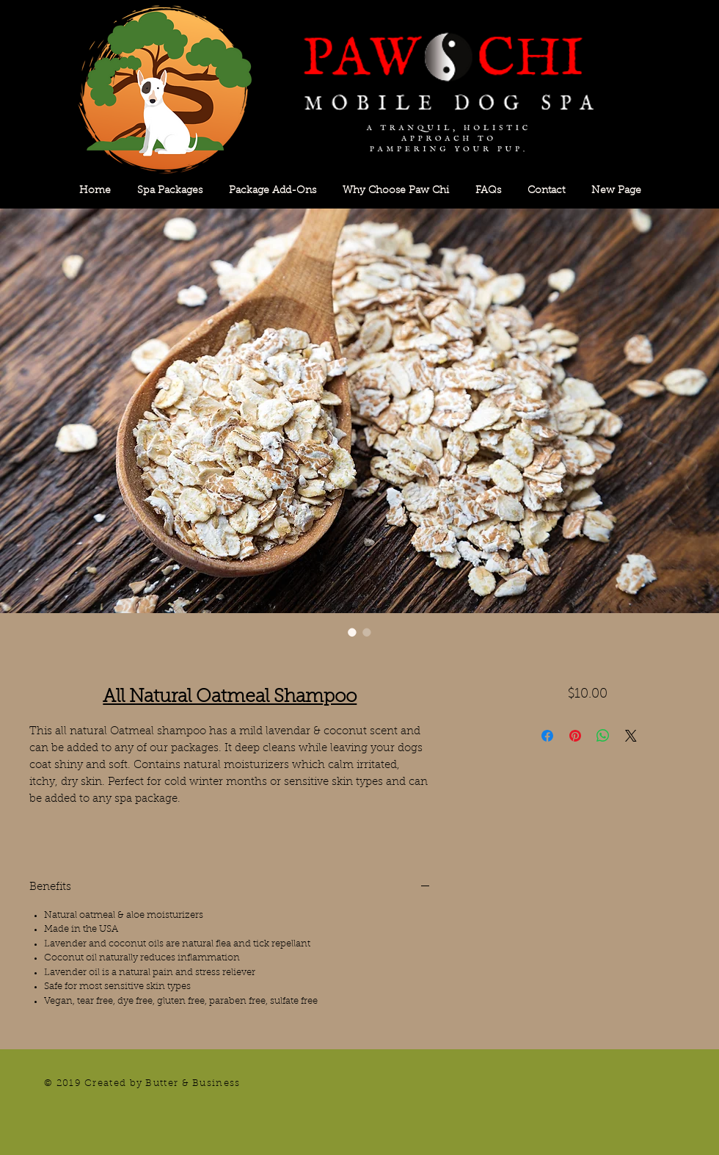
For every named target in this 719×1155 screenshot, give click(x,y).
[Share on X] (631, 736)
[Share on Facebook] (547, 736)
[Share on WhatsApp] (603, 736)
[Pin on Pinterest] (575, 736)
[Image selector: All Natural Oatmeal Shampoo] (352, 632)
